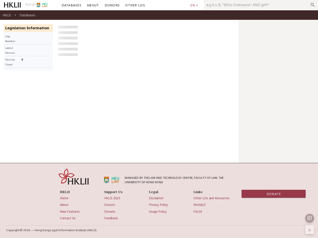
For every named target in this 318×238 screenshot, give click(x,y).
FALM (197, 211)
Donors (109, 205)
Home (64, 198)
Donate (109, 211)
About (64, 205)
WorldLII (199, 205)
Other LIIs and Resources (211, 198)
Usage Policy (158, 211)
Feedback (111, 218)
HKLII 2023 (112, 198)
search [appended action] (312, 4)
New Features (70, 211)
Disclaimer (156, 198)
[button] (309, 218)
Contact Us (68, 218)
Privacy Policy (158, 205)
